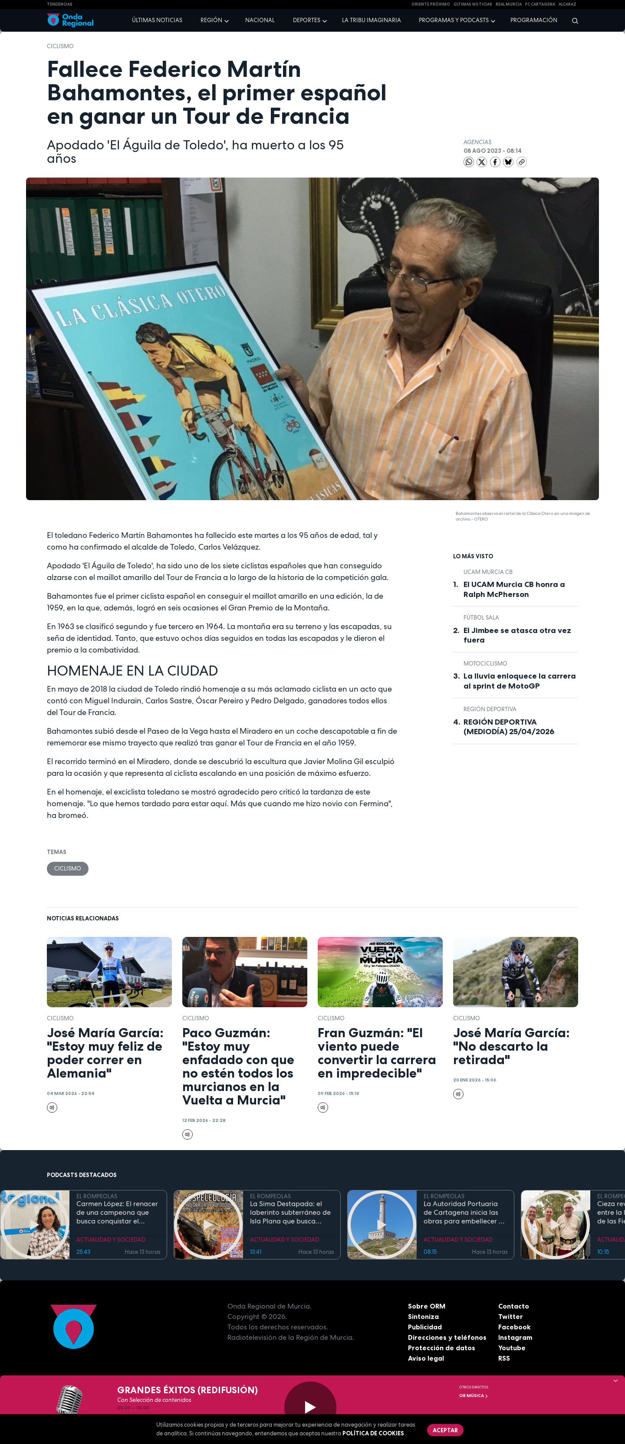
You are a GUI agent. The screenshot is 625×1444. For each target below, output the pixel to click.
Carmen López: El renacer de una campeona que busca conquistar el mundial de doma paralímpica (117, 1213)
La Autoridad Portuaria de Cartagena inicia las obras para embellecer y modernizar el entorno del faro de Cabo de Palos (465, 1213)
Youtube (512, 1348)
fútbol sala (481, 617)
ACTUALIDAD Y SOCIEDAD (110, 1240)
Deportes (306, 20)
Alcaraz (567, 4)
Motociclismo (485, 663)
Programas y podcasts (454, 20)
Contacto (513, 1306)
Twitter (510, 1316)
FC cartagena (540, 4)
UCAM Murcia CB (488, 572)
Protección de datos (442, 1348)
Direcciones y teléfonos (447, 1337)
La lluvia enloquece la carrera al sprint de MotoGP (520, 681)
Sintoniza (423, 1316)
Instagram (515, 1337)
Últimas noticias (157, 20)
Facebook (514, 1327)
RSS (504, 1358)
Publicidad (425, 1327)
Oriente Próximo (430, 4)
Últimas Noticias (473, 4)
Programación (533, 20)
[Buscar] (572, 20)
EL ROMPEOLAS (96, 1196)
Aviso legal (426, 1358)
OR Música (473, 1395)
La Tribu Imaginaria (371, 20)
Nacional (260, 20)
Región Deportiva (490, 709)
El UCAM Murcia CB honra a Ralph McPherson (514, 589)
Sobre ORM (427, 1306)
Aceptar (445, 1430)
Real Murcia (509, 4)
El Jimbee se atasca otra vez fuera (517, 635)
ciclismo (60, 46)
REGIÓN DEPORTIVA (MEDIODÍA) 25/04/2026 (509, 727)
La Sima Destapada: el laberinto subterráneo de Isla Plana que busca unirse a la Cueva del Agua (290, 1213)
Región (211, 20)
